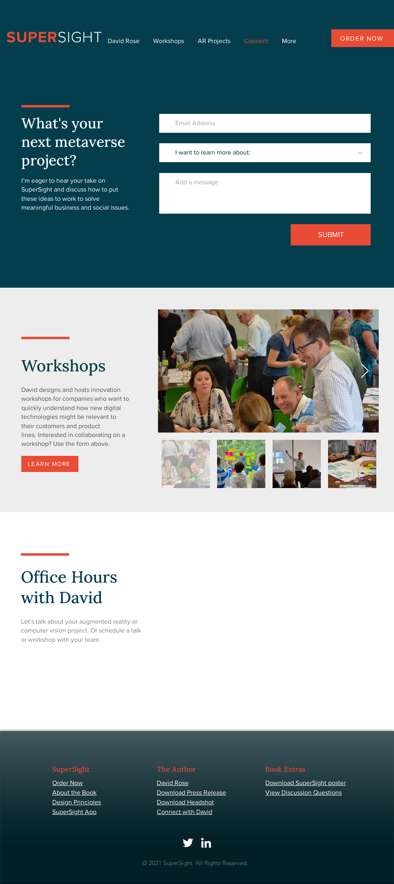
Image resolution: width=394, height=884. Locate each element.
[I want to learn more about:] (265, 152)
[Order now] (362, 38)
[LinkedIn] (206, 843)
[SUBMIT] (331, 234)
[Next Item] (364, 371)
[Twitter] (188, 843)
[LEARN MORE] (49, 464)
